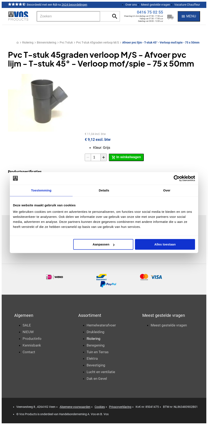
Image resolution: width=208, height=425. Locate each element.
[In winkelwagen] (126, 157)
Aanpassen (103, 244)
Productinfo (32, 338)
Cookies (100, 406)
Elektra (92, 358)
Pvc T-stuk (66, 42)
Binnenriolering (46, 42)
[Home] (17, 42)
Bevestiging (96, 365)
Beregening (96, 345)
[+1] (103, 157)
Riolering (27, 42)
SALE (27, 325)
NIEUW (28, 332)
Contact (29, 352)
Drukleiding (95, 332)
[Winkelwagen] (170, 16)
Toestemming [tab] (41, 190)
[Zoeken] (68, 16)
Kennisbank (32, 345)
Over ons (131, 4)
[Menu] (189, 16)
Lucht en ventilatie (101, 372)
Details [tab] (104, 190)
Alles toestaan (165, 244)
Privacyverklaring (120, 406)
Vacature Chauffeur (187, 4)
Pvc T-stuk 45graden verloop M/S (97, 42)
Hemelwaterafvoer (101, 325)
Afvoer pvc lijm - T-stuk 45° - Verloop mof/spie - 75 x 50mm (160, 42)
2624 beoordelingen (74, 4)
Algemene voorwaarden (75, 406)
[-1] (88, 157)
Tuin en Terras (98, 352)
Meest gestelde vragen (155, 4)
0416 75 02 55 (150, 12)
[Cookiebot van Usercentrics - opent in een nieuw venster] (176, 178)
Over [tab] (167, 190)
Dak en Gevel (97, 378)
